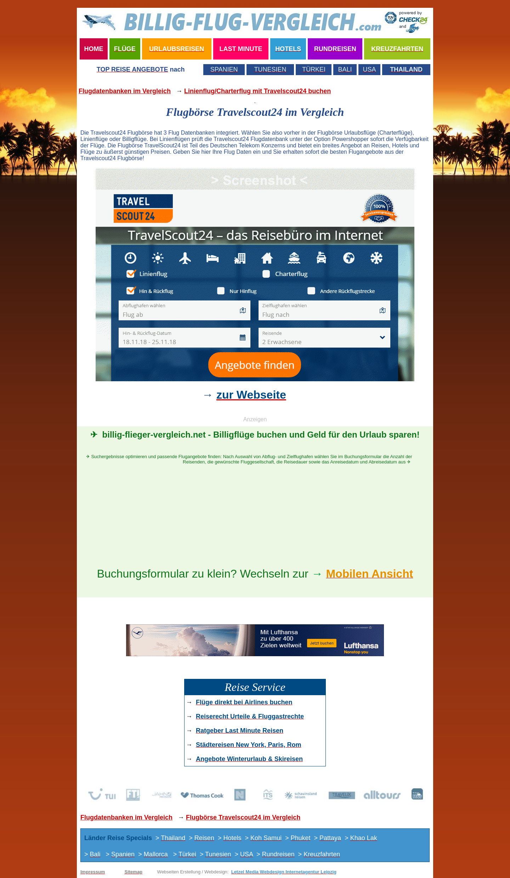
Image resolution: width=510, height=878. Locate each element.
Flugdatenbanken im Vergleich (125, 91)
